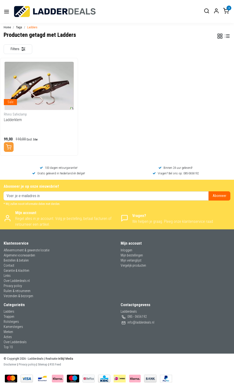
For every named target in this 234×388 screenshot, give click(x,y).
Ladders (32, 27)
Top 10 (8, 347)
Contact (9, 265)
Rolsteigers (11, 322)
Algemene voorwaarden (19, 255)
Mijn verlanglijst (131, 260)
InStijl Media (65, 358)
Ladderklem (13, 119)
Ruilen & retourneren (17, 291)
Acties (8, 337)
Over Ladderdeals (15, 342)
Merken (8, 332)
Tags (19, 27)
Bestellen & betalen (16, 260)
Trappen (9, 316)
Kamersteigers (13, 327)
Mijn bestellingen (132, 255)
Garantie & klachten (16, 270)
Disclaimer (10, 364)
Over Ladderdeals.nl (17, 281)
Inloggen (126, 250)
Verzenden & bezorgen (18, 296)
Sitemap (42, 364)
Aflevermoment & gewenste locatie (26, 250)
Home (7, 27)
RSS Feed (55, 364)
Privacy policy (13, 286)
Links (7, 276)
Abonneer (219, 196)
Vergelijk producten (133, 265)
